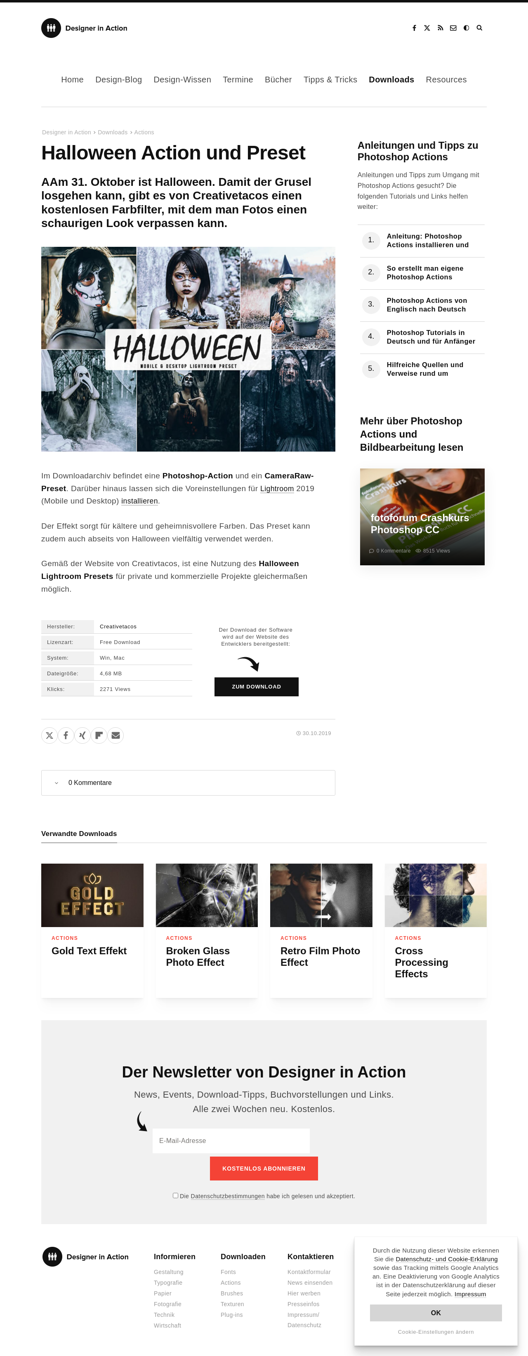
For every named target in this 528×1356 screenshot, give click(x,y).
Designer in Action (84, 28)
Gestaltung (169, 1269)
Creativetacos (118, 626)
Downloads (391, 79)
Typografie (168, 1279)
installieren (141, 500)
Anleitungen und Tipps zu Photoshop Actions (418, 151)
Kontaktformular (309, 1269)
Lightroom (278, 488)
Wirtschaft (167, 1322)
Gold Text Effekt (89, 950)
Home (72, 79)
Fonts (228, 1269)
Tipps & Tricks (330, 79)
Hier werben (304, 1290)
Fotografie (168, 1301)
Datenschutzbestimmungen (228, 1193)
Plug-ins (232, 1312)
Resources (446, 79)
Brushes (232, 1290)
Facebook (414, 28)
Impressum (470, 1293)
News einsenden (310, 1279)
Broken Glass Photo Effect (198, 956)
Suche (480, 28)
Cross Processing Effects (421, 962)
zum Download (256, 687)
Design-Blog (118, 79)
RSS (440, 28)
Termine (238, 79)
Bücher (278, 79)
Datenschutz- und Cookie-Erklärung (447, 1258)
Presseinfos (304, 1301)
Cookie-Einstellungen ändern (436, 1332)
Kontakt (454, 28)
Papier (163, 1290)
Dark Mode (467, 28)
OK (436, 1312)
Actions (144, 132)
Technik (164, 1312)
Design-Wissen (182, 79)
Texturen (232, 1301)
